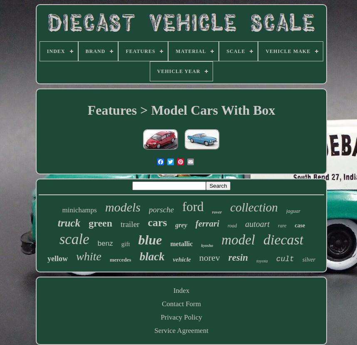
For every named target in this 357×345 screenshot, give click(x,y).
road (232, 226)
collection (254, 207)
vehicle (182, 259)
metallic (181, 243)
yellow (57, 258)
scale (74, 239)
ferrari (207, 224)
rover (217, 211)
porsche (161, 209)
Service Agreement (181, 331)
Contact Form (181, 304)
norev (209, 257)
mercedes (120, 260)
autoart (257, 224)
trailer (130, 224)
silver (308, 260)
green (100, 223)
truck (69, 223)
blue (150, 239)
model (238, 239)
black (151, 256)
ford (193, 206)
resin (238, 257)
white (89, 256)
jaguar (293, 211)
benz (105, 243)
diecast (283, 239)
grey (181, 225)
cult (285, 259)
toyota (262, 260)
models (123, 207)
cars (157, 223)
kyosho (207, 245)
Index (182, 291)
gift (125, 244)
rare (282, 226)
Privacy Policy (181, 317)
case (300, 225)
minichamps (79, 210)
